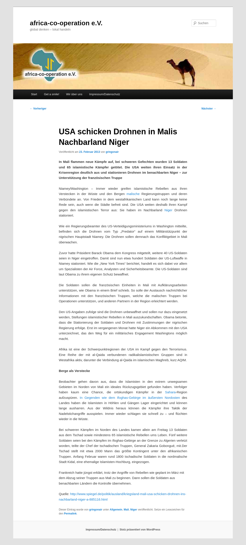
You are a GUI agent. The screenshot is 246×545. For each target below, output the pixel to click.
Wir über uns (74, 94)
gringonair (112, 151)
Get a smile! (51, 94)
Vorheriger (38, 108)
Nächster (208, 108)
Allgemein (116, 509)
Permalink (70, 513)
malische (133, 194)
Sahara (170, 392)
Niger (168, 210)
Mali (126, 509)
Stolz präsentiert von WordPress (140, 529)
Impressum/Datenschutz (104, 94)
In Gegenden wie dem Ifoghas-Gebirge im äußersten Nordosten (130, 397)
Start (34, 94)
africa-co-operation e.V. (66, 23)
